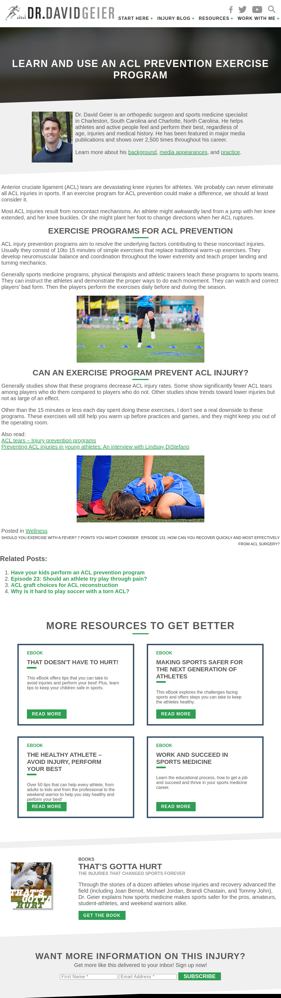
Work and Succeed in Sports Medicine (192, 758)
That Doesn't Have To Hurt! (72, 662)
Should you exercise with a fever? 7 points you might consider (70, 537)
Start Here (133, 18)
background (142, 152)
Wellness (37, 531)
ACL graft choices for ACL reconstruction (64, 585)
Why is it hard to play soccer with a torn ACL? (70, 591)
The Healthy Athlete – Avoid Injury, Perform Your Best (64, 761)
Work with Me (257, 18)
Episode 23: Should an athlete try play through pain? (79, 579)
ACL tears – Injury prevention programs (48, 440)
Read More (46, 714)
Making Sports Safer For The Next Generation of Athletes (199, 669)
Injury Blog (174, 18)
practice (230, 152)
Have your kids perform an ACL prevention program (78, 572)
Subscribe (200, 976)
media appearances (183, 152)
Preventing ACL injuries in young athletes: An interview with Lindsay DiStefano (95, 447)
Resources (214, 18)
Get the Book (102, 915)
